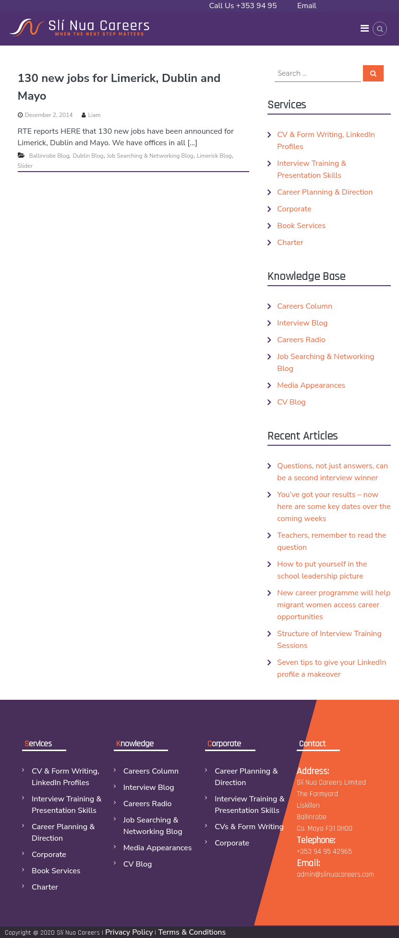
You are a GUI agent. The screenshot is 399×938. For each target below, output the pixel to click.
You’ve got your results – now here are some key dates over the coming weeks (333, 506)
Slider (25, 166)
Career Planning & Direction (325, 192)
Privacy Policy (129, 932)
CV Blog (291, 402)
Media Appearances (311, 385)
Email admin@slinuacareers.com (342, 11)
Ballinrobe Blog (49, 156)
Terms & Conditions (192, 932)
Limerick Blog (214, 156)
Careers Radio (301, 340)
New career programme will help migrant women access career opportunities (333, 605)
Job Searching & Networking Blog (150, 156)
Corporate (294, 209)
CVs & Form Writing (249, 827)
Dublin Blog (88, 156)
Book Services (301, 225)
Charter (290, 242)
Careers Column (304, 306)
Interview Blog (302, 323)
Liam (94, 115)
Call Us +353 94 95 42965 (243, 11)
